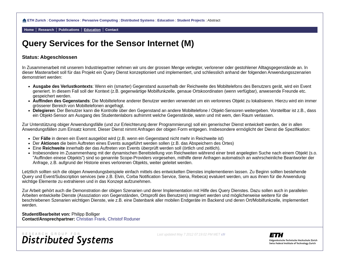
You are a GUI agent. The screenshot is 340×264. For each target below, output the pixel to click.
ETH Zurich (36, 20)
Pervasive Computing (100, 20)
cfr (223, 234)
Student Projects (191, 20)
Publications (69, 30)
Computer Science (64, 20)
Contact (111, 30)
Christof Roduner (124, 219)
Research (46, 30)
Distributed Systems (138, 20)
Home (29, 30)
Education (165, 20)
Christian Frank (90, 219)
